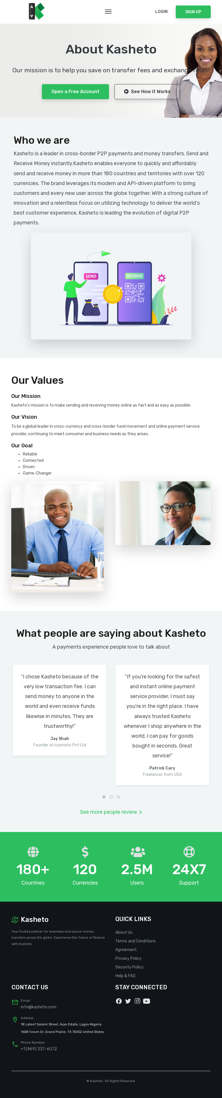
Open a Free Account (75, 91)
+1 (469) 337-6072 (39, 1049)
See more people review (111, 812)
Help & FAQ (125, 975)
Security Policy (129, 967)
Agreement (126, 949)
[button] (104, 797)
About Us (123, 932)
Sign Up (193, 12)
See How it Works (147, 91)
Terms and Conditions (135, 941)
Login (161, 11)
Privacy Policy (128, 958)
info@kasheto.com (38, 1007)
